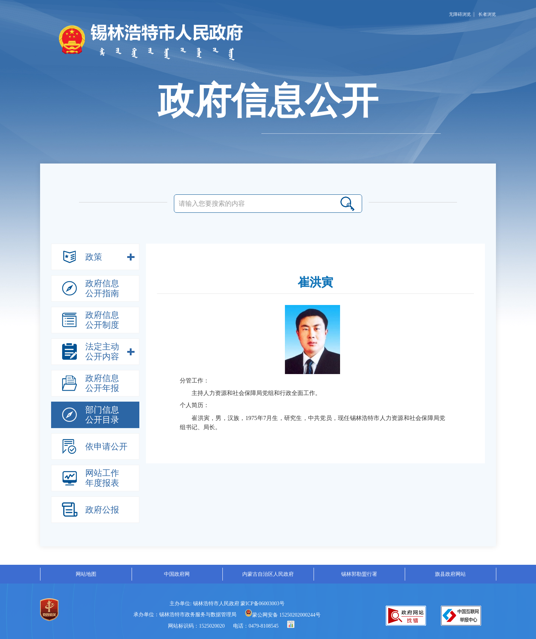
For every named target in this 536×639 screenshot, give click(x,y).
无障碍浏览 (460, 14)
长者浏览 (487, 14)
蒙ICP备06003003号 (262, 603)
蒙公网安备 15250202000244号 (283, 615)
